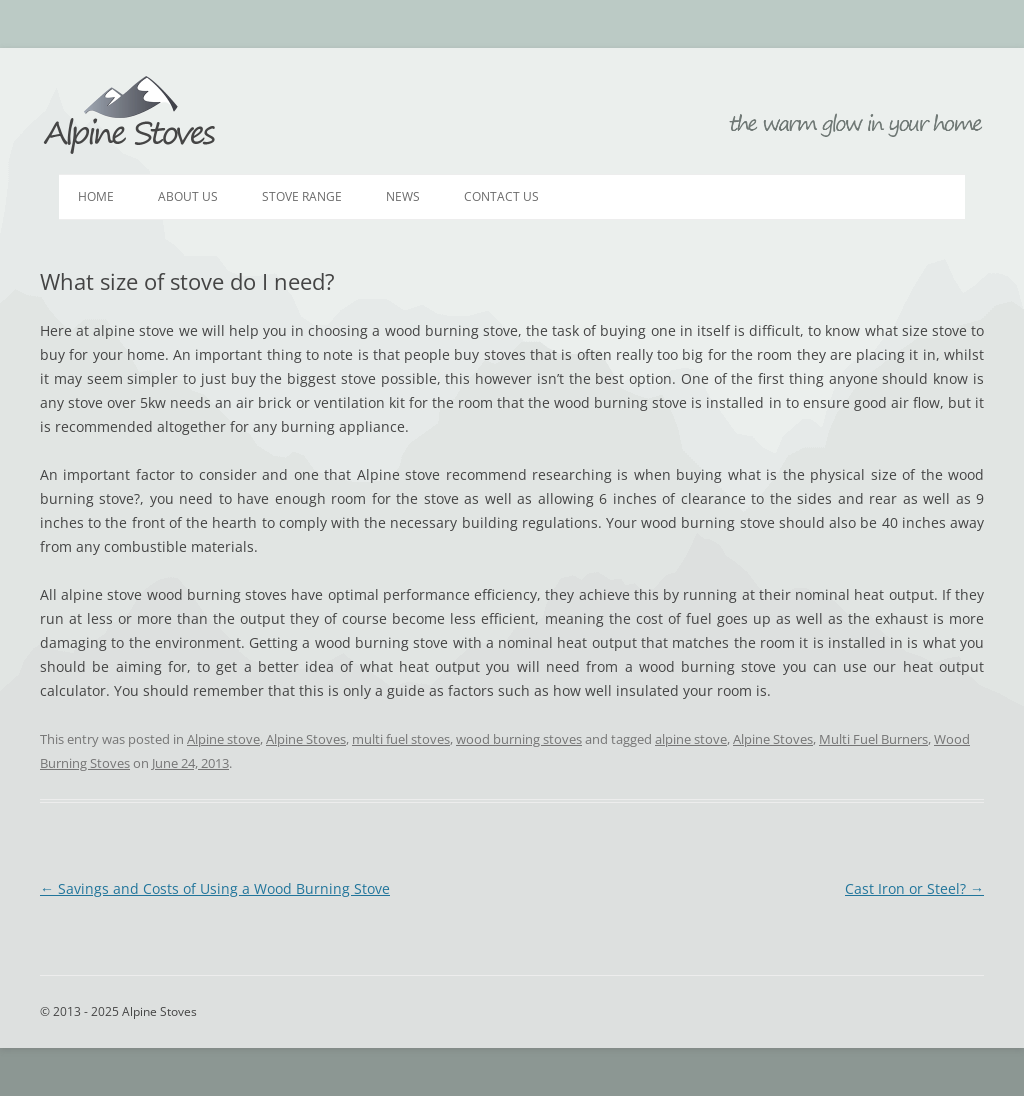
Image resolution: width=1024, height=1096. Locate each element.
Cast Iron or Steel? (914, 888)
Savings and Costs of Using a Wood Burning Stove (215, 888)
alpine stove (691, 739)
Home (96, 196)
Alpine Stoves (130, 116)
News (403, 196)
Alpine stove (223, 739)
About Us (188, 196)
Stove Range (302, 196)
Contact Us (501, 196)
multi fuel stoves (401, 739)
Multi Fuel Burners (873, 739)
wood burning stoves (519, 739)
